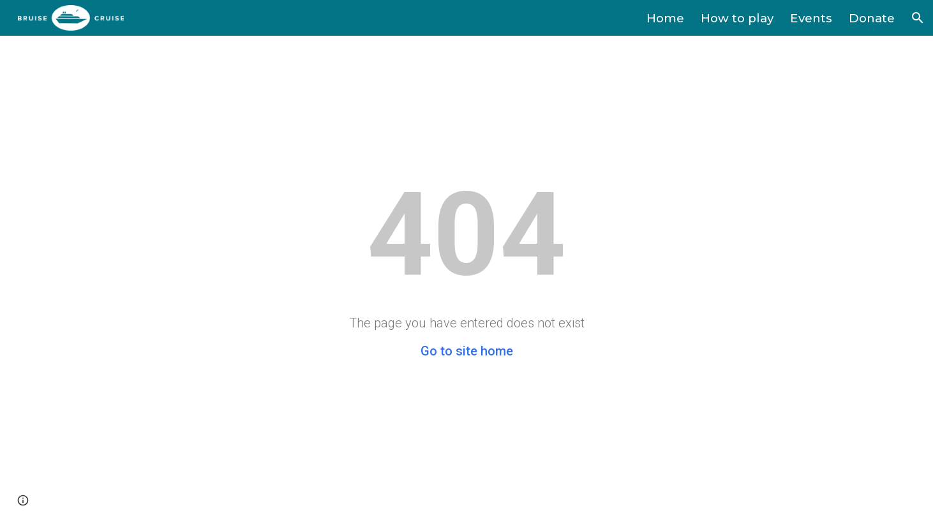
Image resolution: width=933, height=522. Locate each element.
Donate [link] (872, 18)
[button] (917, 18)
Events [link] (811, 18)
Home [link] (665, 18)
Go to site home (467, 351)
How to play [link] (737, 18)
